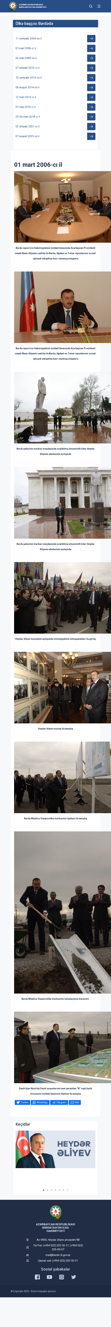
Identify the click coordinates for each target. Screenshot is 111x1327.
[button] (44, 1190)
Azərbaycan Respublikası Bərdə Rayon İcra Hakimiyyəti (32, 6)
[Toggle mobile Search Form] (90, 5)
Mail (77, 1102)
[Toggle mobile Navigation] (99, 6)
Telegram (61, 1102)
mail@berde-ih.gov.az (58, 1255)
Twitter (24, 1102)
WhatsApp (42, 1102)
